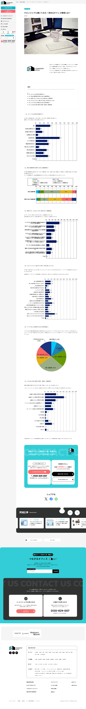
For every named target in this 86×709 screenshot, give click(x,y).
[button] (77, 513)
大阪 (35, 654)
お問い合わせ (74, 685)
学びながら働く (37, 671)
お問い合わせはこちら (39, 472)
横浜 (72, 652)
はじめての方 (3, 33)
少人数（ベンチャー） (39, 675)
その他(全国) (42, 654)
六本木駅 (56, 659)
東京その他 (68, 652)
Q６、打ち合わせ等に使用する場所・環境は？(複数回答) (40, 104)
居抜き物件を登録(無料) (6, 18)
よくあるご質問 (54, 685)
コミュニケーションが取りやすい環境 (48, 671)
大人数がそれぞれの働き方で (40, 673)
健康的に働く (59, 668)
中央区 (40, 652)
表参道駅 (47, 659)
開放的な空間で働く (67, 668)
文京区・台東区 (62, 652)
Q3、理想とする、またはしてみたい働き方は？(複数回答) (41, 98)
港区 (43, 652)
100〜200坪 (50, 664)
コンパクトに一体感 (60, 671)
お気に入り (13, 32)
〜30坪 (36, 664)
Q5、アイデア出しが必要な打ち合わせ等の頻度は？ (39, 102)
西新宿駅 (52, 659)
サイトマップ (38, 700)
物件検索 (2, 36)
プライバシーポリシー (12, 700)
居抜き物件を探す (8, 8)
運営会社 (23, 700)
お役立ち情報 (4, 26)
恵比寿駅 (40, 659)
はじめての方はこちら (63, 479)
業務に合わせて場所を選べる (57, 673)
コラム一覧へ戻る (32, 540)
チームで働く (43, 668)
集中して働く (37, 668)
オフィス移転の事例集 (30, 700)
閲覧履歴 (8, 33)
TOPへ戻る (53, 540)
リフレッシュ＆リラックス (51, 668)
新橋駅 (60, 659)
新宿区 (50, 652)
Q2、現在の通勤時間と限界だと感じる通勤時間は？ (39, 96)
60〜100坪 (45, 664)
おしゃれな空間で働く (68, 673)
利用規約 (19, 700)
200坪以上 (56, 664)
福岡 (38, 654)
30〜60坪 (40, 664)
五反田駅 (64, 659)
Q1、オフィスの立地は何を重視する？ (37, 94)
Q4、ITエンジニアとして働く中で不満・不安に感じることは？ (42, 100)
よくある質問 (4, 24)
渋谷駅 (36, 659)
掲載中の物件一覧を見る (63, 474)
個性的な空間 (48, 673)
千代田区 (36, 652)
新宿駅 (44, 659)
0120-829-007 (9, 41)
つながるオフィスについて (7, 16)
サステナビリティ (5, 21)
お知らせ (3, 29)
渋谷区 (46, 652)
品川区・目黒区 (55, 652)
